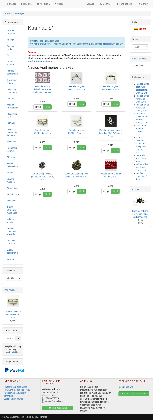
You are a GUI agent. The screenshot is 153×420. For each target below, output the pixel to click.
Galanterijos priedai (12, 81)
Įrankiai (10, 98)
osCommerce (41, 417)
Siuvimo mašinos (11, 180)
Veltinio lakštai (10, 220)
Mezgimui (11, 141)
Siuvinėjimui (12, 188)
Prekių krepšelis (139, 59)
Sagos (10, 172)
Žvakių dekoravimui (12, 251)
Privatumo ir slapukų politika (17, 390)
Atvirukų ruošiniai (11, 32)
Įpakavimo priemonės (12, 90)
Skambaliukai (13, 194)
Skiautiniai (11, 200)
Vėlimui (10, 259)
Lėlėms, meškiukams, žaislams (13, 132)
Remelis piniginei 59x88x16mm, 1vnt (13, 314)
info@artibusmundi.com (40, 61)
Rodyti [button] (38, 107)
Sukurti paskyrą (125, 387)
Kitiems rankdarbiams (13, 106)
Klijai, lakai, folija (12, 115)
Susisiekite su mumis (13, 399)
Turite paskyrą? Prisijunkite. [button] (134, 394)
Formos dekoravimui (12, 72)
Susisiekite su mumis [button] (57, 408)
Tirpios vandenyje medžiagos (12, 210)
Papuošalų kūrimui (12, 149)
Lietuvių (106, 4)
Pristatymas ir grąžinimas (15, 387)
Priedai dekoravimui (12, 165)
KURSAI (11, 123)
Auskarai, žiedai (11, 47)
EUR (91, 4)
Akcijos (135, 189)
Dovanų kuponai (10, 63)
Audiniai (10, 40)
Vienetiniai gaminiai (11, 242)
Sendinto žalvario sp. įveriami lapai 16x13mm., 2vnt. (140, 214)
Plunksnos (12, 157)
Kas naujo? (10, 290)
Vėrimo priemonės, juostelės (12, 231)
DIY (8, 55)
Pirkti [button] (47, 107)
